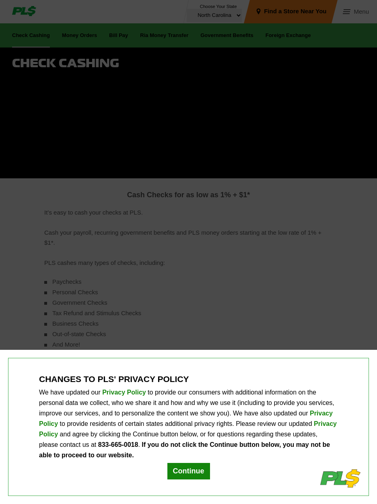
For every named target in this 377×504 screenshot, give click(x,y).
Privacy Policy (124, 392)
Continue (188, 471)
